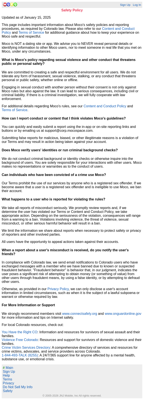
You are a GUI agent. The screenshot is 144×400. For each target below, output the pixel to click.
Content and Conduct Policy (105, 106)
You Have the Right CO (19, 332)
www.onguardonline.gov (123, 313)
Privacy (8, 383)
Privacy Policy (58, 289)
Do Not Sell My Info (18, 387)
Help (6, 375)
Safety (7, 391)
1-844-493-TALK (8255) (20, 355)
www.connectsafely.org (79, 313)
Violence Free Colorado (20, 340)
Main (8, 368)
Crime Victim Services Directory (26, 347)
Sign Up (125, 4)
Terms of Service (31, 32)
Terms (7, 379)
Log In (137, 4)
